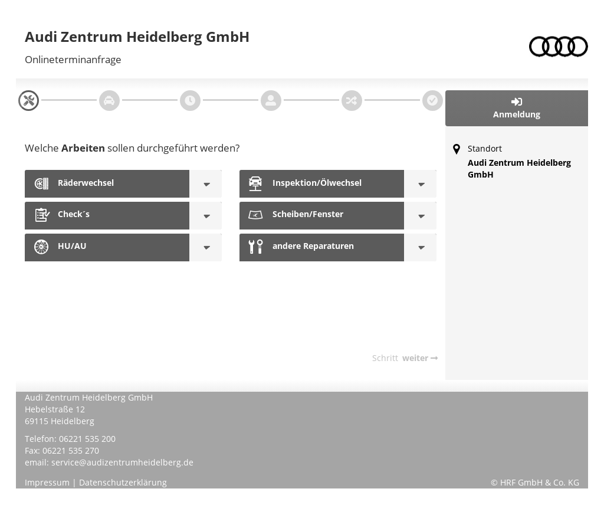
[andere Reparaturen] (420, 247)
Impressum (47, 482)
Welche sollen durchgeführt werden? (132, 148)
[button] (517, 108)
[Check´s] (205, 215)
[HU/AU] (205, 247)
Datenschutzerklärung (123, 482)
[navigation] (28, 100)
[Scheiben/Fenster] (420, 215)
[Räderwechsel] (205, 184)
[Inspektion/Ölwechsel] (420, 184)
